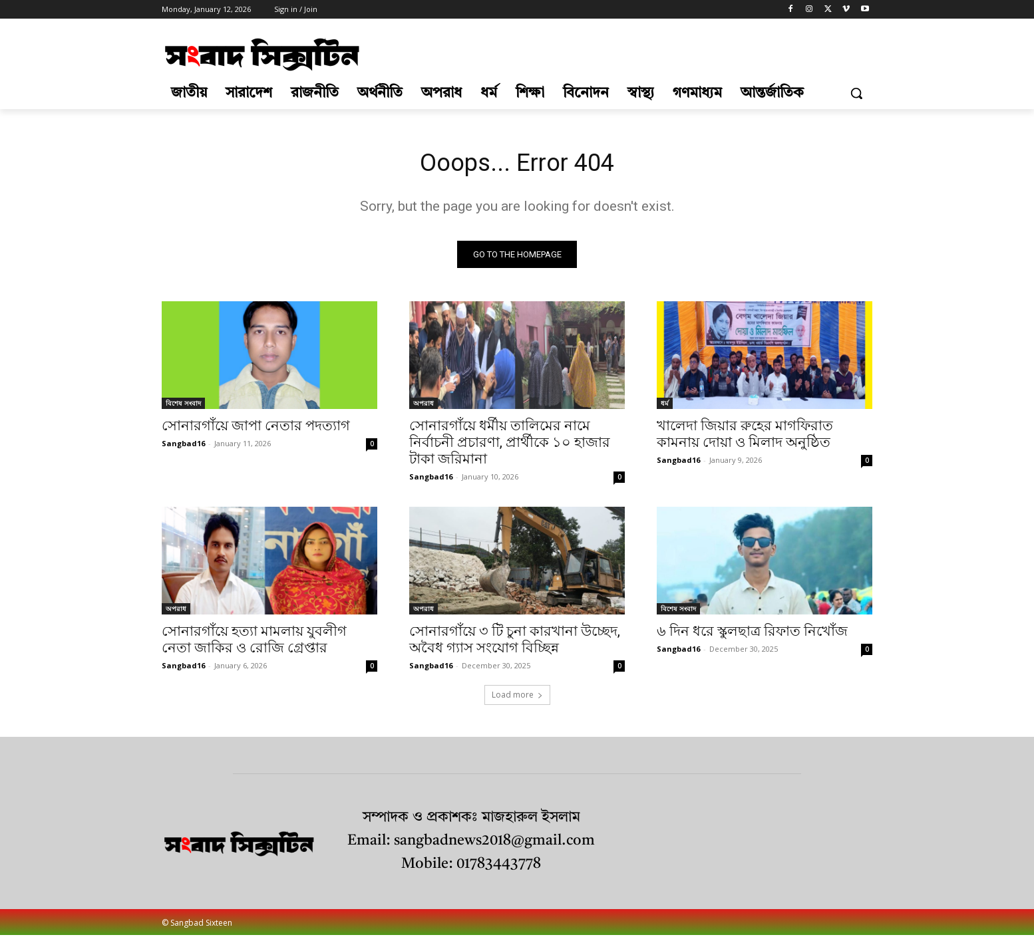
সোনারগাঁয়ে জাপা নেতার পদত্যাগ (256, 429)
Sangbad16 (183, 447)
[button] (856, 93)
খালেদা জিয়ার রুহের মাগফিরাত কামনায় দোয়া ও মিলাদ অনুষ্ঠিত (745, 437)
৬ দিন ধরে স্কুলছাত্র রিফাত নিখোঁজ (752, 634)
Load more (517, 698)
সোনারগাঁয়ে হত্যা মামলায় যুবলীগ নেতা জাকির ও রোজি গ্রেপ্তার (254, 642)
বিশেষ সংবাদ (183, 406)
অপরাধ (423, 406)
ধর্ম (665, 406)
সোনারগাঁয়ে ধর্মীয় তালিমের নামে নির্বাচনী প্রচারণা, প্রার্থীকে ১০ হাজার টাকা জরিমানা (509, 445)
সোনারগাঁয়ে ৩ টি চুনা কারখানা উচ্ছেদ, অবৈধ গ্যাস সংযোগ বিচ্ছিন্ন (514, 642)
